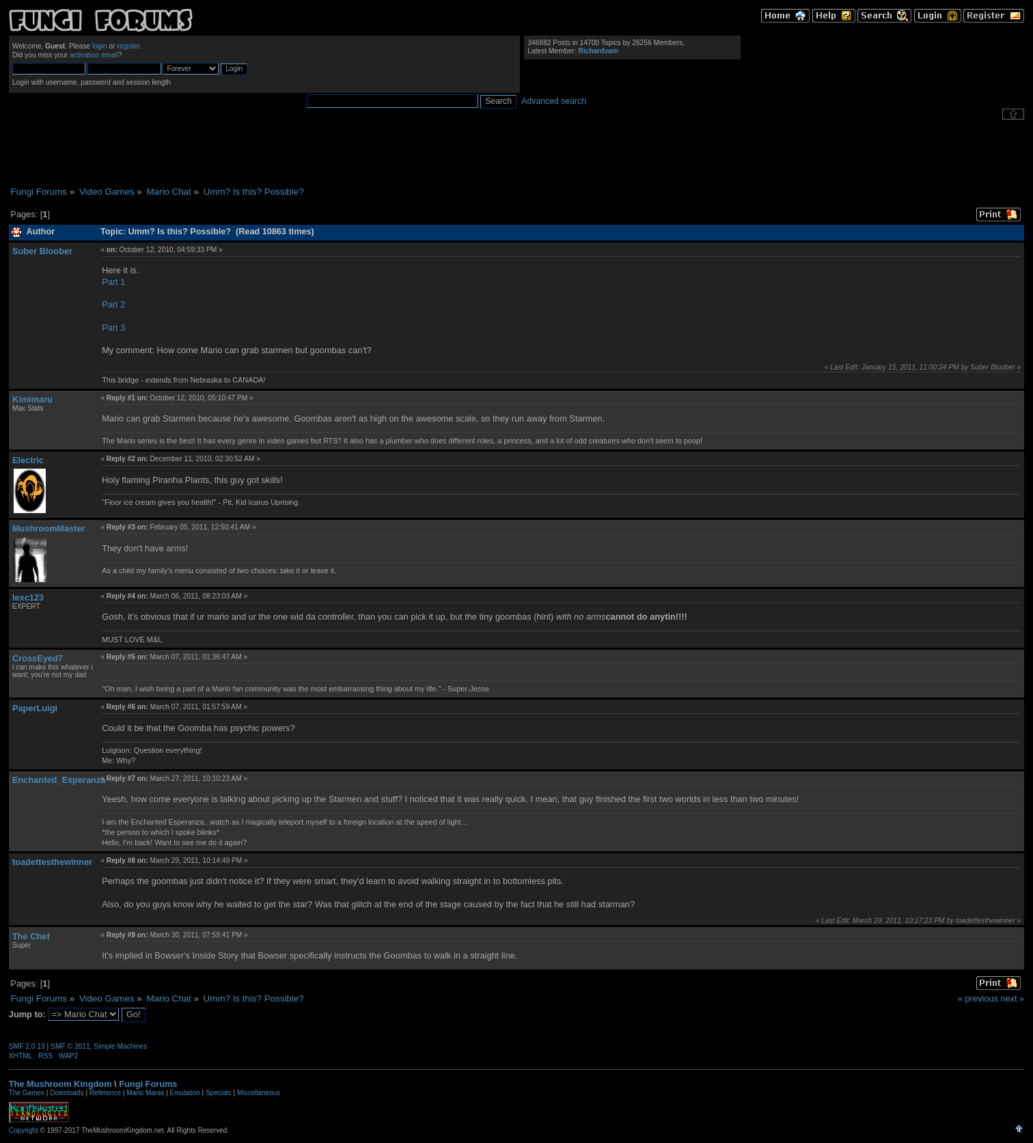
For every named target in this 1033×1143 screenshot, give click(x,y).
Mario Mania (145, 1093)
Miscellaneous (258, 1093)
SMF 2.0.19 (27, 1046)
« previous (978, 998)
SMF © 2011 (70, 1046)
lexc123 (28, 597)
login (99, 46)
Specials (219, 1093)
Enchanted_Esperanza (59, 780)
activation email (94, 55)
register (128, 46)
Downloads (66, 1093)
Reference (105, 1093)
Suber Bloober (42, 251)
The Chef (31, 936)
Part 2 (113, 304)
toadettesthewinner (52, 862)
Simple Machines (120, 1046)
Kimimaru (32, 399)
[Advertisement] (516, 153)
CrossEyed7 (37, 658)
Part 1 (113, 282)
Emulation (184, 1093)
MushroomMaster (48, 528)
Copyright (23, 1130)
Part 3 (113, 327)
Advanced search (553, 101)
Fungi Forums (148, 1084)
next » (1012, 998)
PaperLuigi (34, 708)
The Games (26, 1093)
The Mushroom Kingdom (60, 1084)
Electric (28, 460)
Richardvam (598, 51)
